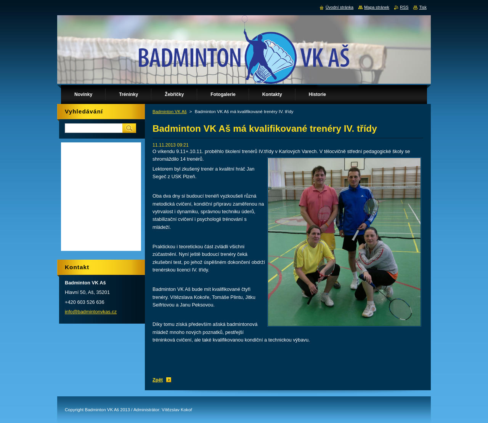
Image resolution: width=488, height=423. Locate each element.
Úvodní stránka (339, 7)
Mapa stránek (376, 7)
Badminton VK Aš (169, 111)
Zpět (157, 380)
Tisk (423, 7)
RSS (404, 7)
